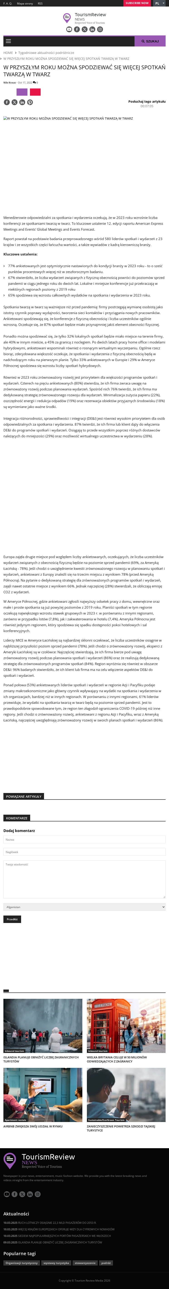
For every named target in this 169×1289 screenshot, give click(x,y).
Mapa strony (25, 3)
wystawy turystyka (56, 1263)
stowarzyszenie (85, 1263)
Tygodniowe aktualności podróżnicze (46, 53)
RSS (40, 3)
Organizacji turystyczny (22, 1263)
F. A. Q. (7, 3)
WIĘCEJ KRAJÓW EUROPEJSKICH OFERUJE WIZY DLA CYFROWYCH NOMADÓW (59, 1229)
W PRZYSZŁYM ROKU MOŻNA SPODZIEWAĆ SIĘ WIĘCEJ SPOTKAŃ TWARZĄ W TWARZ (66, 58)
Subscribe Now (137, 3)
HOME (8, 53)
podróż (106, 1263)
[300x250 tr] (85, 755)
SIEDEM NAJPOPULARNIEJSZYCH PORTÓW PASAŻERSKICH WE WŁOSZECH (57, 1236)
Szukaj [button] (150, 41)
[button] (159, 3)
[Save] (30, 102)
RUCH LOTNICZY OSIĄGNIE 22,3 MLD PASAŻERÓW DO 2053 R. (49, 1223)
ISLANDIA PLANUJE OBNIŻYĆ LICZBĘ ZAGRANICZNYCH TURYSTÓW (52, 1242)
